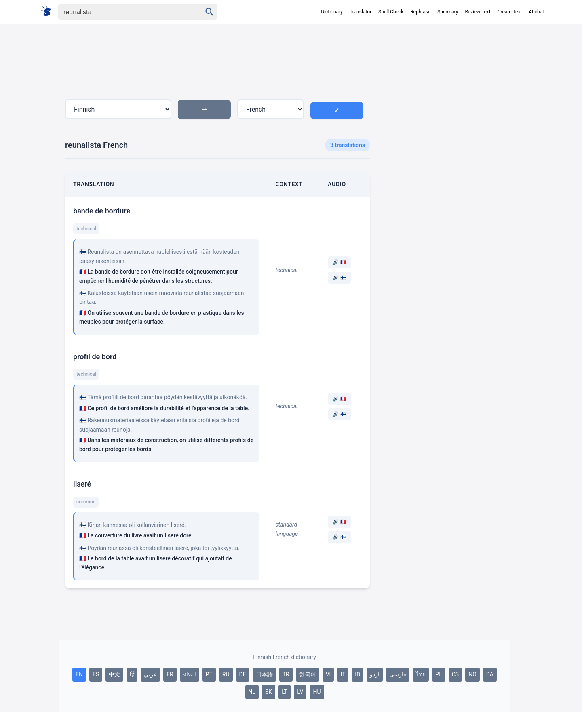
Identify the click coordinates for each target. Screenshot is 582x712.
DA (489, 674)
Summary (447, 12)
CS (455, 674)
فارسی (397, 674)
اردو (375, 674)
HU (317, 692)
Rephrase (420, 12)
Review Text (477, 12)
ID (357, 674)
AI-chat (536, 12)
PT (209, 674)
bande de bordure (101, 210)
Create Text (510, 12)
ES (96, 674)
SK (268, 692)
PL (438, 674)
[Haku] (123, 11)
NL (252, 692)
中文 (114, 674)
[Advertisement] (443, 171)
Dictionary (332, 12)
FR (170, 674)
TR (286, 674)
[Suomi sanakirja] (48, 11)
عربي (150, 674)
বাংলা (189, 674)
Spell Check (390, 12)
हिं (132, 674)
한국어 (307, 674)
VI (328, 674)
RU (226, 674)
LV (300, 692)
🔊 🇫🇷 (339, 262)
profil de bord (95, 356)
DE (242, 674)
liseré (82, 484)
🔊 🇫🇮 (339, 277)
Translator (360, 12)
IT (342, 674)
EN (79, 674)
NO (472, 674)
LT (284, 692)
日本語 (264, 674)
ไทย (421, 674)
